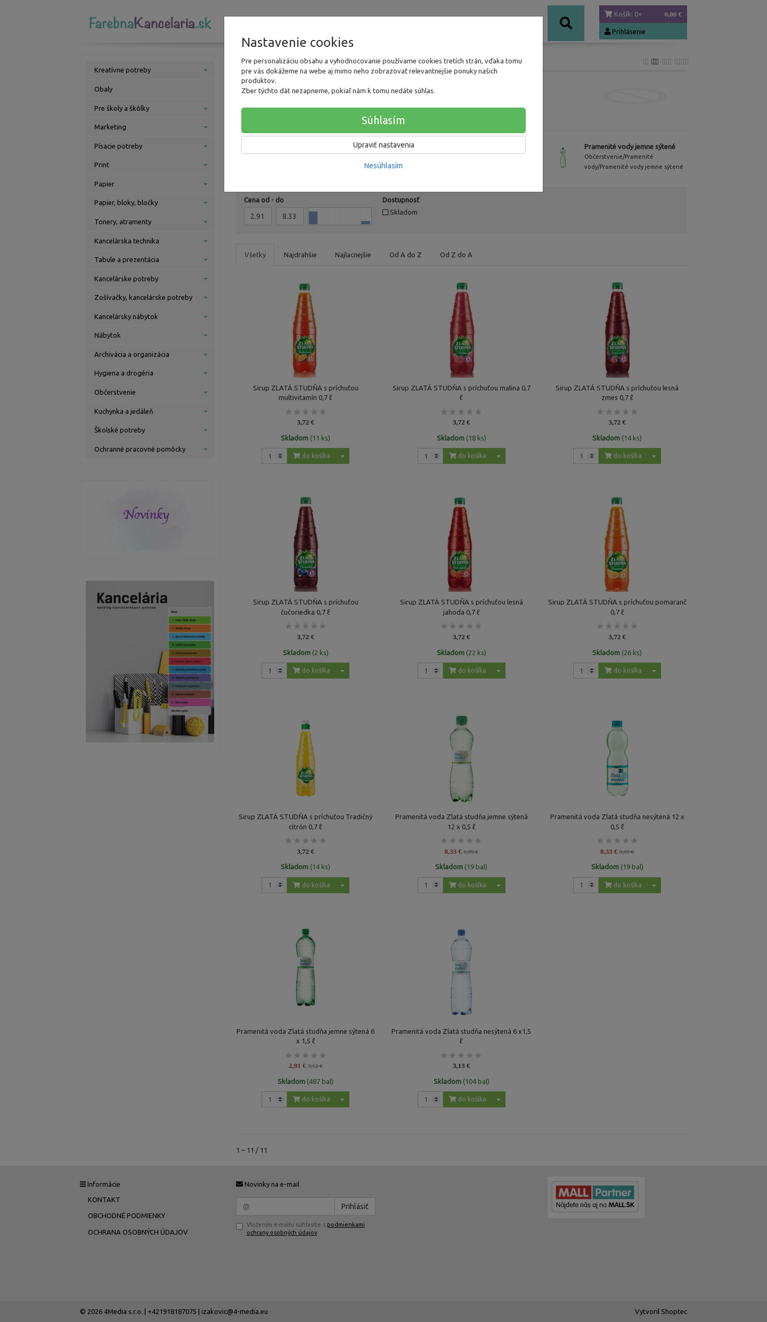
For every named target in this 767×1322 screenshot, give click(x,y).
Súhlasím (383, 120)
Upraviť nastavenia (383, 145)
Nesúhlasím (383, 165)
